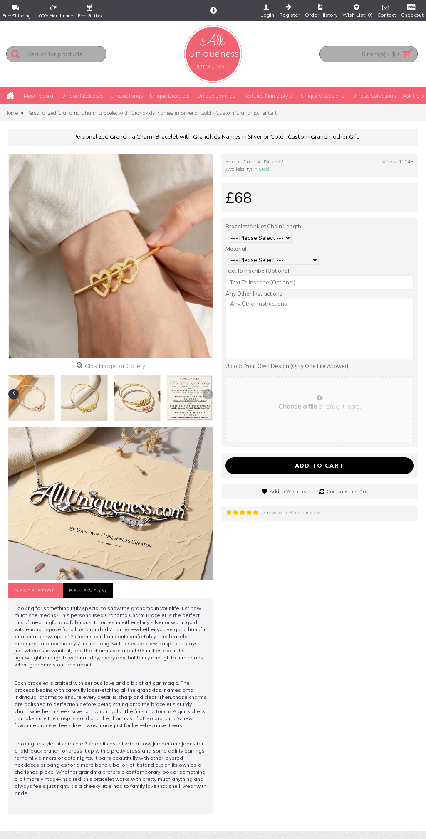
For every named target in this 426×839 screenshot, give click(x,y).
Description (36, 590)
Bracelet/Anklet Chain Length (263, 226)
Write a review (304, 512)
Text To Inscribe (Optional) (258, 270)
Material (235, 248)
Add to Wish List (289, 491)
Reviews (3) (88, 590)
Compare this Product (351, 491)
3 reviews (274, 512)
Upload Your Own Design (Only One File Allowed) (287, 366)
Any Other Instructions (253, 293)
